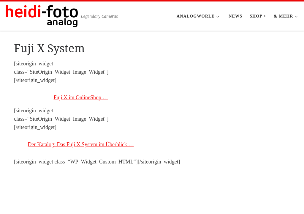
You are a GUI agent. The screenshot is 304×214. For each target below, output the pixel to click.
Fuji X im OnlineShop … (80, 97)
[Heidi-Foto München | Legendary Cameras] (41, 15)
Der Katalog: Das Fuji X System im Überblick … (81, 144)
